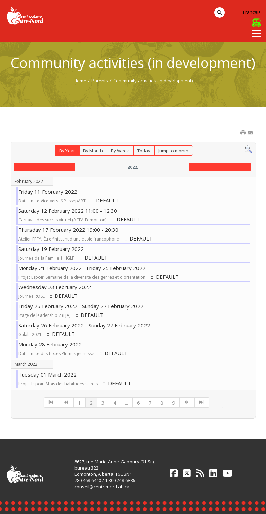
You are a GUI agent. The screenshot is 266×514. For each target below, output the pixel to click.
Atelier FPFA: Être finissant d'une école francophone (68, 239)
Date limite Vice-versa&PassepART (52, 201)
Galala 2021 (30, 334)
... (126, 402)
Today (143, 151)
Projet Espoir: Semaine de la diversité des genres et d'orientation (81, 277)
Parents (99, 80)
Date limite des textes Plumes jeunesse (56, 353)
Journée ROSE (32, 296)
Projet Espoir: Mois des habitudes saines (58, 384)
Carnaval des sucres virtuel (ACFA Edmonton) (62, 220)
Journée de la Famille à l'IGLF (46, 258)
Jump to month (173, 151)
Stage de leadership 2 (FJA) (44, 315)
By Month (93, 151)
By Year (67, 151)
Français (252, 12)
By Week (120, 151)
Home (80, 80)
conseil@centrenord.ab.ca (102, 486)
